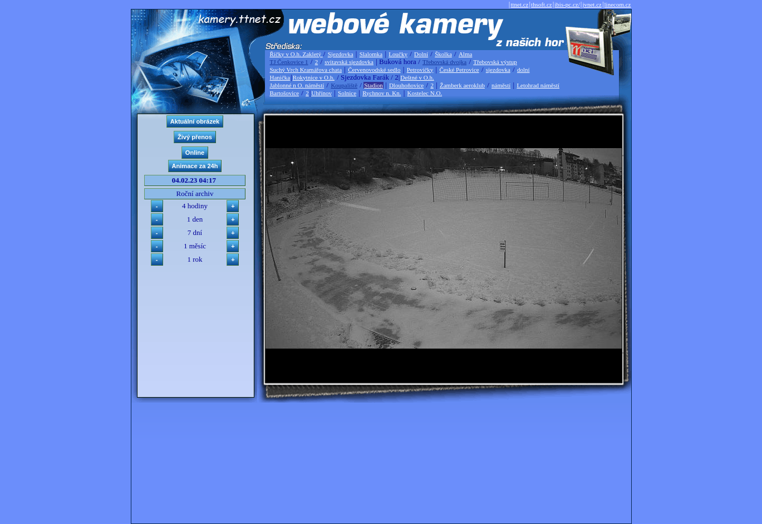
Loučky (398, 54)
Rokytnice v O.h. (314, 77)
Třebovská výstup (495, 61)
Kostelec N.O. (425, 93)
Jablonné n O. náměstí (297, 85)
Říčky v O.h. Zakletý (296, 54)
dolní (523, 69)
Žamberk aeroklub (462, 85)
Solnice (347, 93)
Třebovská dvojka (444, 61)
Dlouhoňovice (406, 85)
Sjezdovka (340, 54)
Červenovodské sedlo (374, 69)
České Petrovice (459, 69)
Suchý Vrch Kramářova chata (306, 69)
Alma (465, 54)
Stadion (373, 85)
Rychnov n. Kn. (381, 93)
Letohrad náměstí (538, 85)
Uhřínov (321, 93)
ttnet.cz (519, 4)
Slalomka (371, 54)
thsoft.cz (541, 4)
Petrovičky (420, 69)
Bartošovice (284, 93)
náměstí (500, 85)
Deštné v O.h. (417, 77)
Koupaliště (344, 85)
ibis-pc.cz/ (567, 4)
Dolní (421, 54)
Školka (443, 54)
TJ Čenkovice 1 (289, 61)
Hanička (280, 77)
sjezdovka (498, 69)
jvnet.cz (592, 4)
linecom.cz (617, 4)
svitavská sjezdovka (349, 61)
